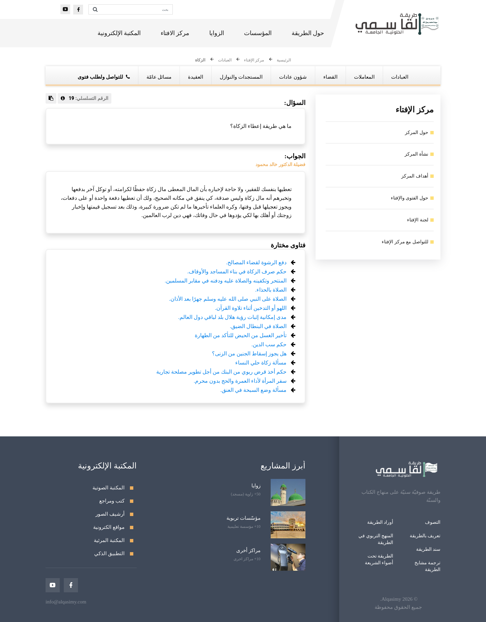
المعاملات (364, 77)
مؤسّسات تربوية (243, 518)
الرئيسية (284, 60)
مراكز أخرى (248, 550)
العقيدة (195, 77)
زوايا (256, 485)
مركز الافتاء (175, 33)
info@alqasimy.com (66, 601)
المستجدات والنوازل (241, 77)
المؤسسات (258, 33)
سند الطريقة (428, 549)
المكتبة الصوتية (108, 487)
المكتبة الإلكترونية (119, 33)
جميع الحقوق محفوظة (398, 607)
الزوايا (216, 33)
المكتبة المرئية (109, 540)
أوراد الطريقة (380, 522)
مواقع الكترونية (109, 527)
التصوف (432, 522)
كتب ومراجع (112, 501)
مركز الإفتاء (254, 60)
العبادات (225, 60)
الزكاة (200, 60)
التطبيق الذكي (109, 553)
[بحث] (136, 9)
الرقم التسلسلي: (84, 98)
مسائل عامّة (159, 77)
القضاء (330, 77)
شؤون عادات (293, 77)
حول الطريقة (308, 33)
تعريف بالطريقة (425, 535)
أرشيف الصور (110, 514)
